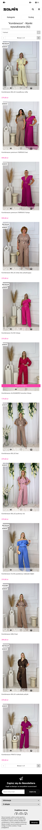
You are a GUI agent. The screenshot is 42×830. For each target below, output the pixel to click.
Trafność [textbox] (5, 32)
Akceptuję (34, 822)
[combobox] (21, 32)
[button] (36, 2)
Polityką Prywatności (7, 819)
